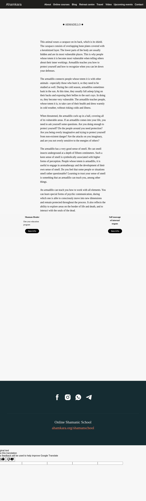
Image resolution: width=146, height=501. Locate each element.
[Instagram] (67, 397)
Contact (139, 4)
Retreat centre (87, 4)
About (47, 4)
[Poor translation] (10, 459)
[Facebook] (57, 397)
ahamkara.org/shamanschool (73, 428)
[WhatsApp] (78, 397)
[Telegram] (88, 397)
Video (109, 4)
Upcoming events (123, 4)
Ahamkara (14, 4)
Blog (74, 4)
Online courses (61, 4)
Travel (100, 4)
